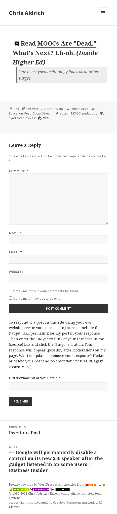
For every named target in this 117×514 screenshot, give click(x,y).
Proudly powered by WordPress (32, 484)
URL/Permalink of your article (35, 378)
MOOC (76, 113)
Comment (19, 171)
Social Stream (42, 113)
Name (15, 233)
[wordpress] (39, 118)
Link (16, 109)
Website (16, 272)
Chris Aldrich (26, 12)
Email (15, 252)
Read (28, 113)
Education (16, 113)
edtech (65, 113)
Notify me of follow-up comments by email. (46, 291)
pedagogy (89, 113)
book (46, 117)
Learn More (20, 366)
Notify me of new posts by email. (38, 298)
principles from (83, 484)
